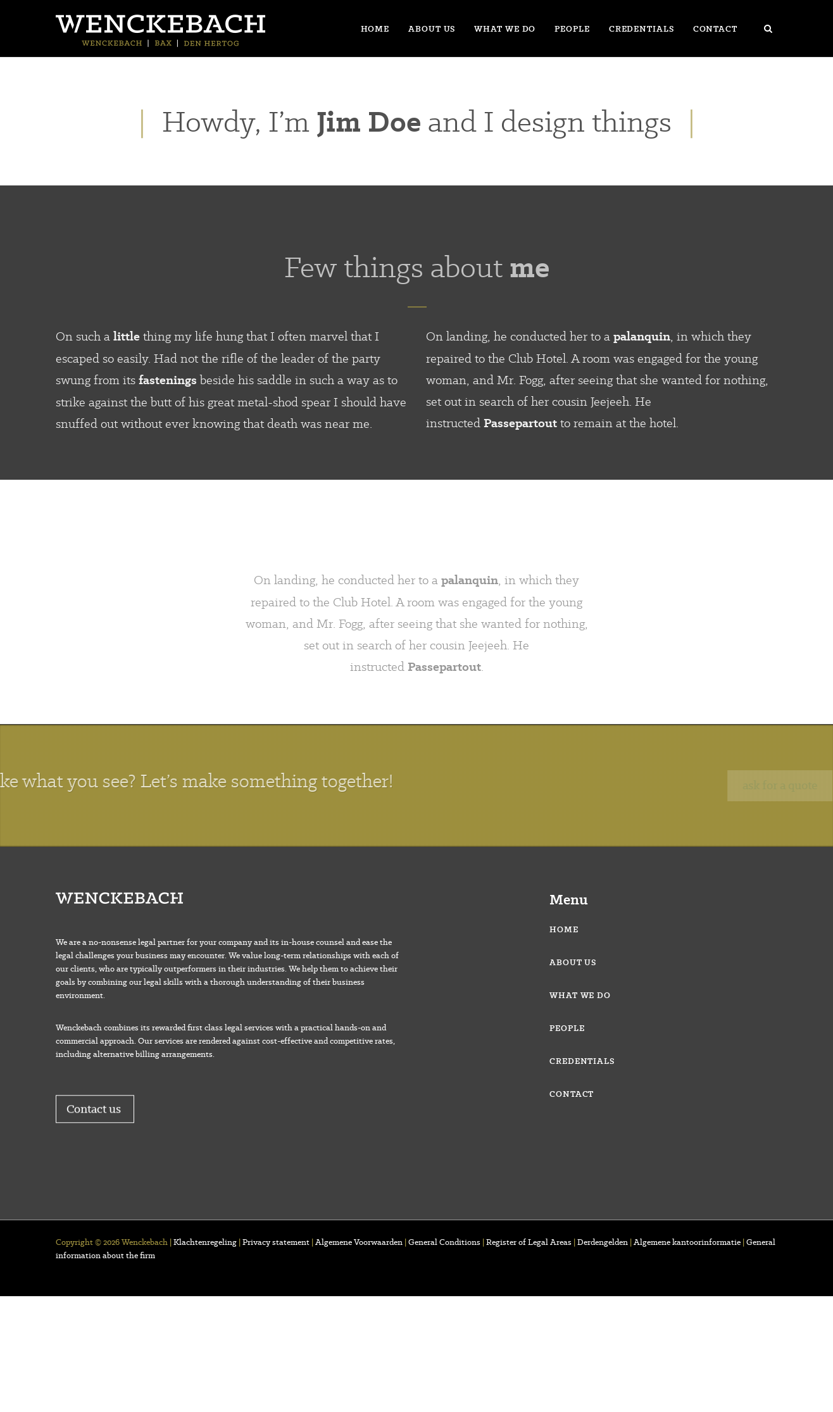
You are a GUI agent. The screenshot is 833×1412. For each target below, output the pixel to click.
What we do (505, 28)
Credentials (641, 28)
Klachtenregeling (205, 1242)
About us (431, 28)
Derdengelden (602, 1242)
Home (375, 28)
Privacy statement (276, 1242)
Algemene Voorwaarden (359, 1242)
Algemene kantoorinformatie (687, 1242)
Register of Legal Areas (529, 1242)
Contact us (95, 1129)
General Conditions (444, 1242)
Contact (715, 28)
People (571, 28)
